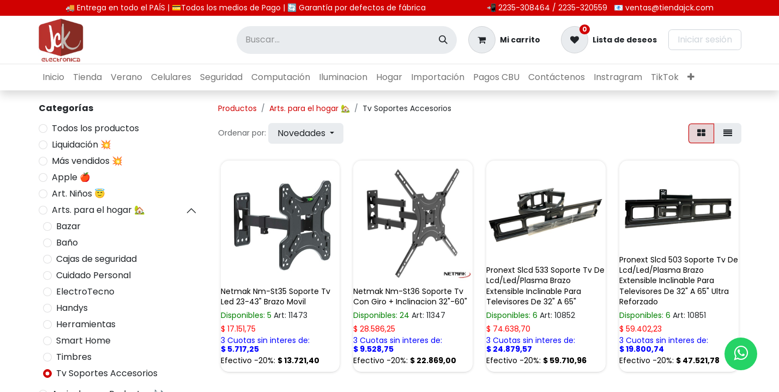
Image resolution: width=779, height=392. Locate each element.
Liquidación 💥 (81, 144)
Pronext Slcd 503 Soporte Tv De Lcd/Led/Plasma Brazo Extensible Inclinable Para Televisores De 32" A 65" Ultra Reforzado (678, 280)
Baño (67, 242)
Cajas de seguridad (96, 259)
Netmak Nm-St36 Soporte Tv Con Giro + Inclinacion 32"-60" (410, 296)
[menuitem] (53, 77)
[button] (305, 133)
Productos (237, 108)
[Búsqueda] (443, 40)
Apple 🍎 (71, 177)
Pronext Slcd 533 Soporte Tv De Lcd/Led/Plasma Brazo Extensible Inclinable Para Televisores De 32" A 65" (545, 286)
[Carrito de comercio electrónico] (504, 39)
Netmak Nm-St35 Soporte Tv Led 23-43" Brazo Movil (275, 296)
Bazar (68, 226)
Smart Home (83, 340)
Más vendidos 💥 (87, 161)
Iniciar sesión (705, 39)
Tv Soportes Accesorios (107, 373)
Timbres (74, 357)
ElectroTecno (85, 291)
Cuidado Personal (93, 275)
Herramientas (86, 324)
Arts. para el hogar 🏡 (98, 210)
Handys (72, 308)
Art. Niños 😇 (78, 193)
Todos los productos (95, 128)
